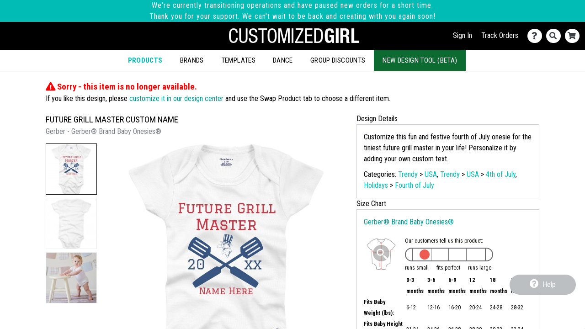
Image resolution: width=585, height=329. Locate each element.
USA (431, 174)
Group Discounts (337, 60)
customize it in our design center (176, 98)
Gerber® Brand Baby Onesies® (409, 222)
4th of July (501, 174)
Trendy (408, 174)
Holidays (376, 185)
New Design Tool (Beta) (420, 60)
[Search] (555, 36)
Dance (283, 60)
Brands (192, 60)
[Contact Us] (536, 36)
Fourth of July (414, 185)
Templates (238, 60)
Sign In (462, 35)
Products (145, 60)
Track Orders (499, 35)
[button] (71, 169)
